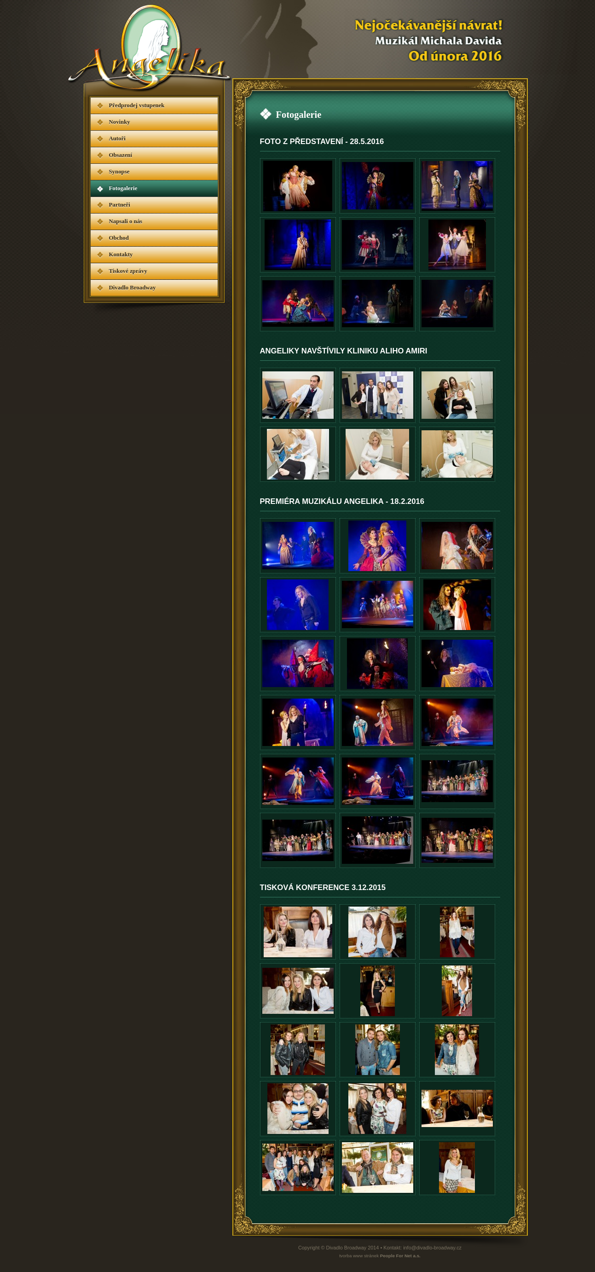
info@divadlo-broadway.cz (432, 1247)
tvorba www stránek (380, 1255)
